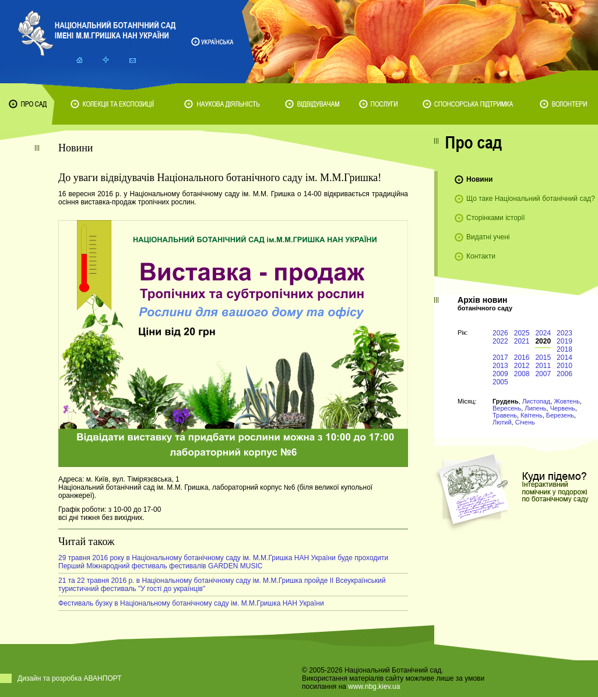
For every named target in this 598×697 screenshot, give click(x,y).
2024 (543, 333)
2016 (522, 357)
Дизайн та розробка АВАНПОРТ (69, 678)
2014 (564, 357)
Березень (560, 415)
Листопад (536, 401)
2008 (522, 374)
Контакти (480, 256)
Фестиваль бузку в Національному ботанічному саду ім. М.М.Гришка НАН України (191, 603)
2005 (500, 382)
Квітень (531, 415)
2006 (564, 374)
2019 (564, 341)
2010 (564, 366)
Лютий (502, 422)
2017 (500, 357)
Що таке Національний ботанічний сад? (530, 198)
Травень (505, 415)
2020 (543, 341)
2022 (500, 341)
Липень (535, 408)
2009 (500, 374)
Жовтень (567, 401)
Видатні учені (487, 237)
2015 (543, 357)
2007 (543, 374)
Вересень (507, 408)
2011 (543, 366)
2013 (500, 366)
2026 (500, 333)
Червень (562, 408)
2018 (564, 349)
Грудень (506, 401)
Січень (525, 422)
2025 (522, 333)
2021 (522, 341)
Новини (479, 179)
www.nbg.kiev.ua (374, 686)
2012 (522, 366)
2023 (564, 333)
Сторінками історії (495, 218)
